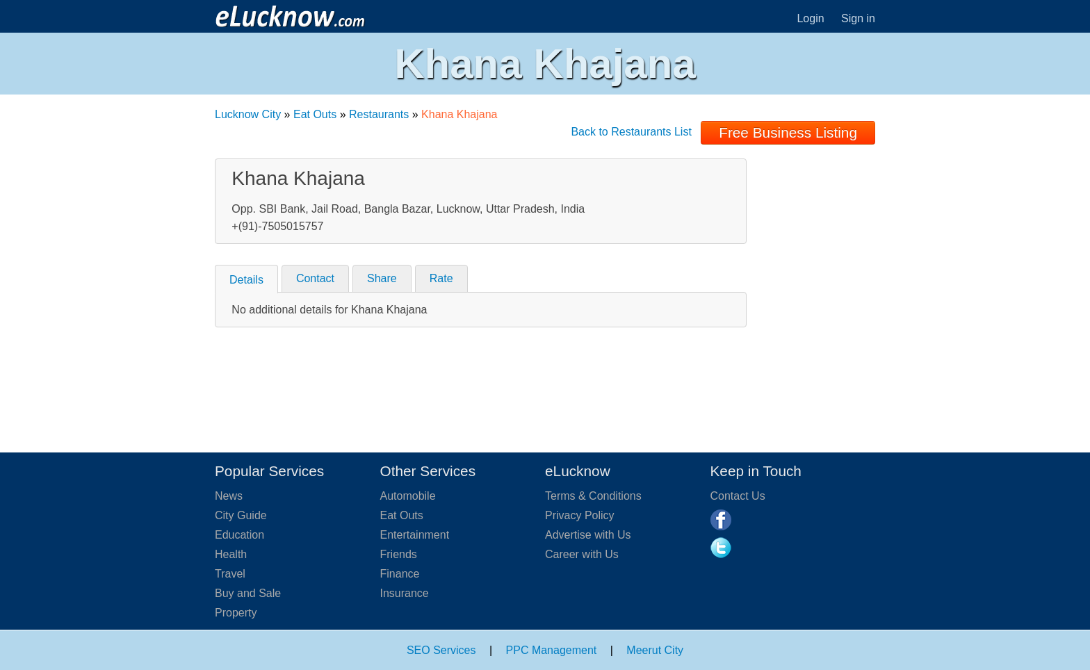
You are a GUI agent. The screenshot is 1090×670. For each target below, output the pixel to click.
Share (382, 278)
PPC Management (551, 650)
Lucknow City (248, 114)
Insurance (404, 593)
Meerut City (654, 650)
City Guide (241, 515)
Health (231, 554)
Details (246, 280)
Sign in (858, 18)
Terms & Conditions (593, 496)
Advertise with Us (588, 535)
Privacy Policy (580, 515)
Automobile (408, 496)
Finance (400, 574)
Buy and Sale (248, 593)
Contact (315, 278)
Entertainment (415, 535)
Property (236, 613)
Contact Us (737, 496)
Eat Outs (314, 114)
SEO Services (441, 650)
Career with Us (582, 554)
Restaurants (379, 114)
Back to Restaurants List (631, 132)
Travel (230, 574)
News (229, 496)
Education (239, 535)
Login (810, 18)
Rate (441, 278)
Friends (398, 554)
